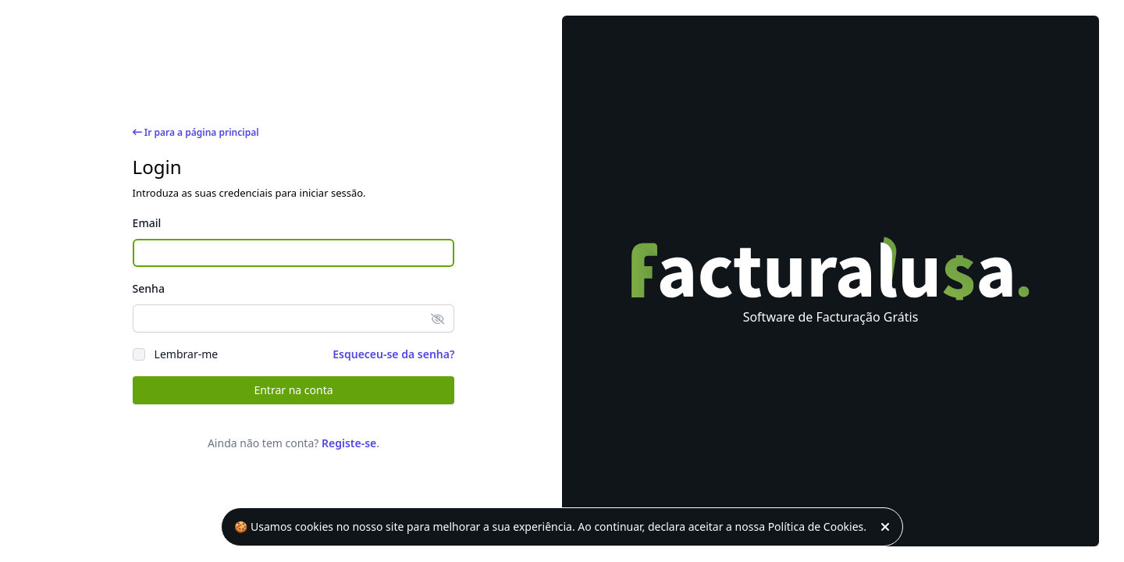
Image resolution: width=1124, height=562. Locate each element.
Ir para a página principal (196, 132)
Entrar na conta (293, 389)
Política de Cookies (816, 526)
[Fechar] (888, 527)
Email (147, 222)
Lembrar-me (187, 354)
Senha (149, 288)
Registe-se (349, 443)
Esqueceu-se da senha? (393, 354)
